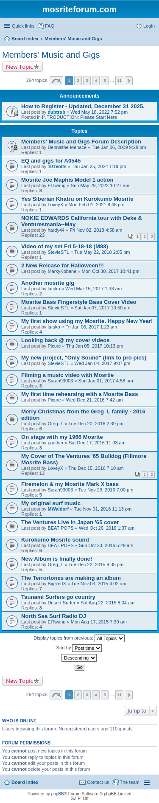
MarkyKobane (61, 271)
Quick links (23, 25)
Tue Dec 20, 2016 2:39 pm (95, 423)
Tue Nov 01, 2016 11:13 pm (102, 508)
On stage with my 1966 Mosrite (62, 437)
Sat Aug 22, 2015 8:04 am (107, 602)
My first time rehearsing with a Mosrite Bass (79, 394)
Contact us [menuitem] (98, 782)
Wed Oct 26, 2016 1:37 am (106, 528)
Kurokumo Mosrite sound (55, 539)
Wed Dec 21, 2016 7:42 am (94, 399)
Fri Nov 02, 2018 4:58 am (96, 230)
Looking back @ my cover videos (65, 340)
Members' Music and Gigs (51, 54)
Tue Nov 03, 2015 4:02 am (98, 583)
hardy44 (55, 230)
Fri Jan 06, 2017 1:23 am (91, 326)
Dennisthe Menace (66, 147)
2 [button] (78, 80)
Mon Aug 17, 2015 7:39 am (99, 621)
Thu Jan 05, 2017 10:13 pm (94, 345)
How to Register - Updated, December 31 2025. (83, 106)
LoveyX (55, 204)
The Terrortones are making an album (71, 578)
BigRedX (56, 583)
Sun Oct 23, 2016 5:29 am (106, 545)
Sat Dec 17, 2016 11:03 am (97, 442)
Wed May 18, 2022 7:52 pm (99, 112)
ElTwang (56, 185)
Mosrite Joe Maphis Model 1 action (67, 180)
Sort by (79, 648)
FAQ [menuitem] (49, 25)
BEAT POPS (60, 528)
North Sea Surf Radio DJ (53, 616)
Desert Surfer (61, 602)
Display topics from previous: (79, 638)
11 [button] (119, 80)
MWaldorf (58, 508)
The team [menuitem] (129, 782)
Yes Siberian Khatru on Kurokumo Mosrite (77, 199)
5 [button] (104, 80)
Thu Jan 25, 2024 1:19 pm (99, 166)
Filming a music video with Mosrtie (67, 375)
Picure (54, 345)
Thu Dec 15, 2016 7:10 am (95, 468)
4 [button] (96, 80)
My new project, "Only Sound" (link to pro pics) (83, 357)
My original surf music (51, 503)
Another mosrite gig (47, 283)
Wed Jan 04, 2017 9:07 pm (102, 363)
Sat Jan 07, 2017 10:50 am (102, 307)
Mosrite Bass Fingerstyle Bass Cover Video (79, 302)
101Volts (56, 166)
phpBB (57, 794)
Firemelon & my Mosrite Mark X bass (70, 484)
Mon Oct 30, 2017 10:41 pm (110, 271)
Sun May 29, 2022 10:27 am (100, 185)
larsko (53, 288)
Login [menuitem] (149, 25)
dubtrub (56, 112)
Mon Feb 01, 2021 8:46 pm (96, 204)
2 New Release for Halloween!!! (62, 265)
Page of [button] (56, 80)
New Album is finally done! (56, 559)
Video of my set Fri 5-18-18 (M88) (64, 246)
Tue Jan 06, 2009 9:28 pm (119, 147)
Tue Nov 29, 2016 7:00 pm (106, 489)
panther (55, 442)
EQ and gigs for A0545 (51, 160)
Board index (25, 782)
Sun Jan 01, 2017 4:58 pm (105, 380)
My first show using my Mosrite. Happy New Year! (87, 321)
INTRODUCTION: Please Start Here (79, 117)
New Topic (19, 66)
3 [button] (87, 80)
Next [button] (129, 80)
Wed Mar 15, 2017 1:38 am (93, 288)
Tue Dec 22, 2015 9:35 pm (95, 564)
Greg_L (55, 423)
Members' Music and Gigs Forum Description (81, 141)
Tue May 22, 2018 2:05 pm (102, 252)
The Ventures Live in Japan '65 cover (70, 522)
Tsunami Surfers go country (58, 597)
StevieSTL (58, 252)
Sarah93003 (60, 380)
